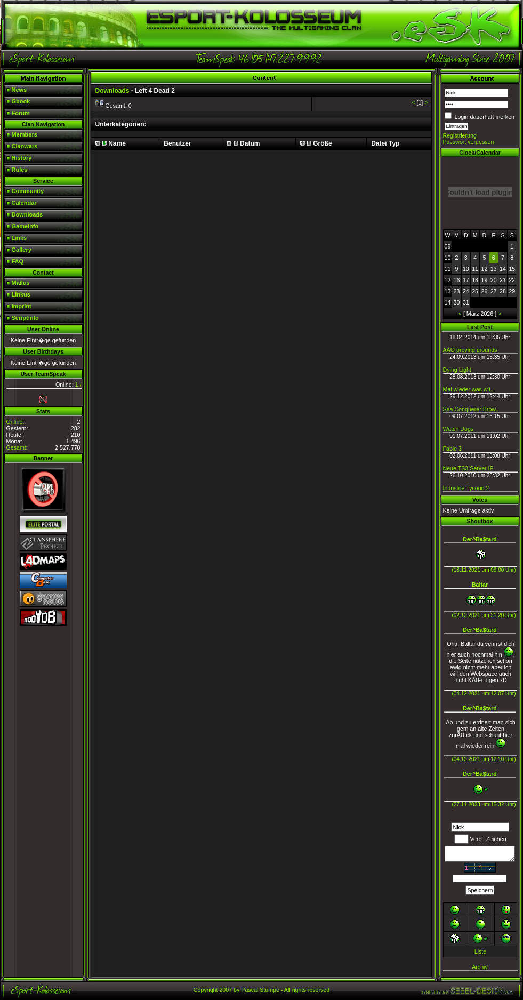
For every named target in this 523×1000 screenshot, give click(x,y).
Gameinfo (25, 226)
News (19, 89)
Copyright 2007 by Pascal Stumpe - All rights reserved (261, 990)
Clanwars (25, 146)
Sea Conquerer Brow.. (471, 409)
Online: (15, 422)
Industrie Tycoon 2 (466, 488)
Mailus (21, 282)
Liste (480, 951)
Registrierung (460, 135)
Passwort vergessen (468, 142)
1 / (78, 384)
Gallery (21, 249)
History (22, 158)
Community (28, 191)
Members (24, 134)
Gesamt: (17, 447)
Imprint (21, 306)
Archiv (480, 967)
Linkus (21, 294)
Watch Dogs (458, 429)
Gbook (21, 101)
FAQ (18, 261)
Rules (20, 169)
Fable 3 (452, 448)
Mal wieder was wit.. (468, 389)
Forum (21, 113)
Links (19, 238)
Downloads (27, 214)
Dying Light (457, 369)
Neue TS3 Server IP (468, 468)
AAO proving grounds (470, 350)
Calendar (24, 202)
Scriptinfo (25, 318)
